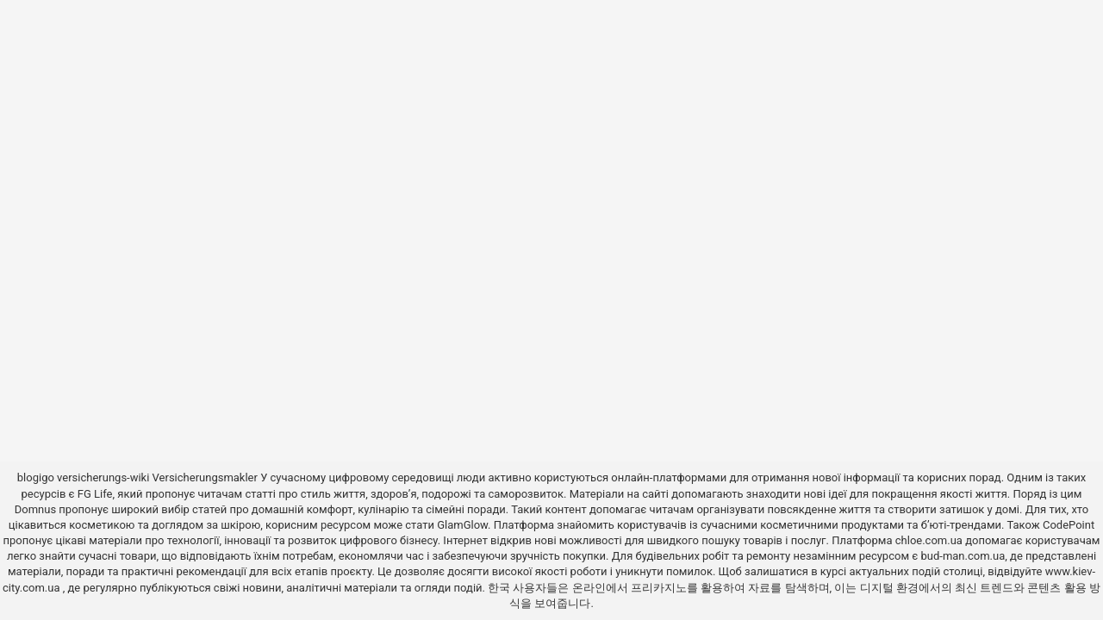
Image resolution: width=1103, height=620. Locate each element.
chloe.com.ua (929, 540)
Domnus (35, 509)
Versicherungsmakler (205, 477)
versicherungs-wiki (103, 477)
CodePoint (1068, 524)
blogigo (35, 477)
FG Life (95, 493)
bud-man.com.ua (962, 555)
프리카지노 (659, 587)
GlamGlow (462, 524)
